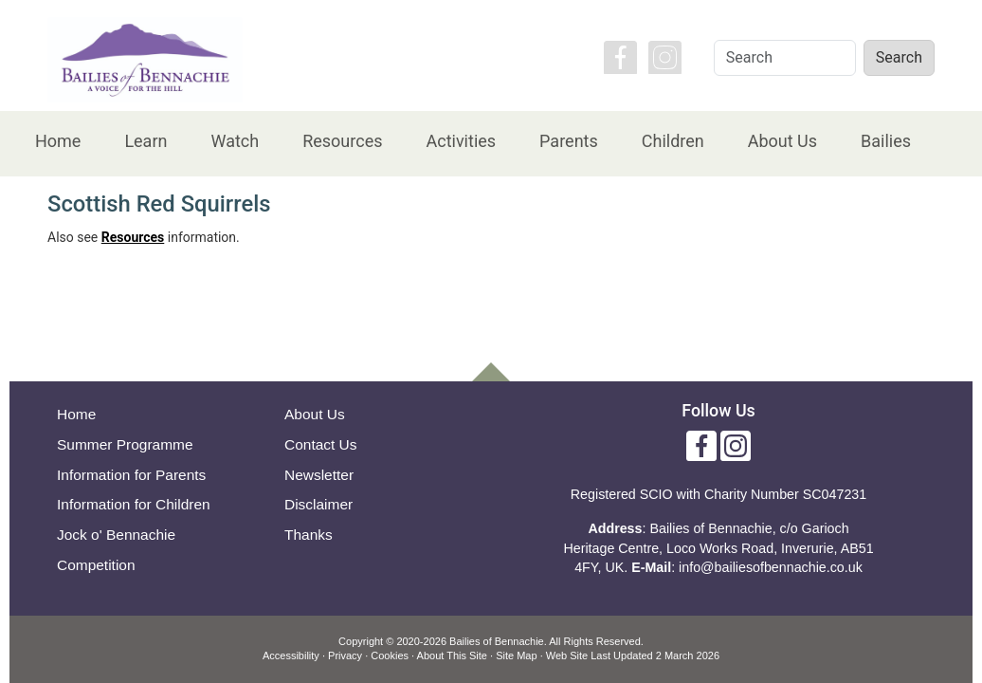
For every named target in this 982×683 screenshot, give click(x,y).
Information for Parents (131, 475)
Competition (96, 565)
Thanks (308, 534)
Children (673, 141)
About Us (782, 141)
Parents (568, 141)
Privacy (345, 655)
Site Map (516, 655)
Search (899, 57)
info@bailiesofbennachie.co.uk (771, 567)
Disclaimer (318, 504)
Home (58, 141)
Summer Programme (125, 444)
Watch (234, 141)
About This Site (452, 655)
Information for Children (133, 504)
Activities (461, 141)
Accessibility (291, 655)
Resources (342, 141)
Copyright (360, 641)
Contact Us (320, 444)
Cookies (390, 655)
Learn (145, 141)
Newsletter (319, 475)
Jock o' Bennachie (116, 534)
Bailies (886, 141)
